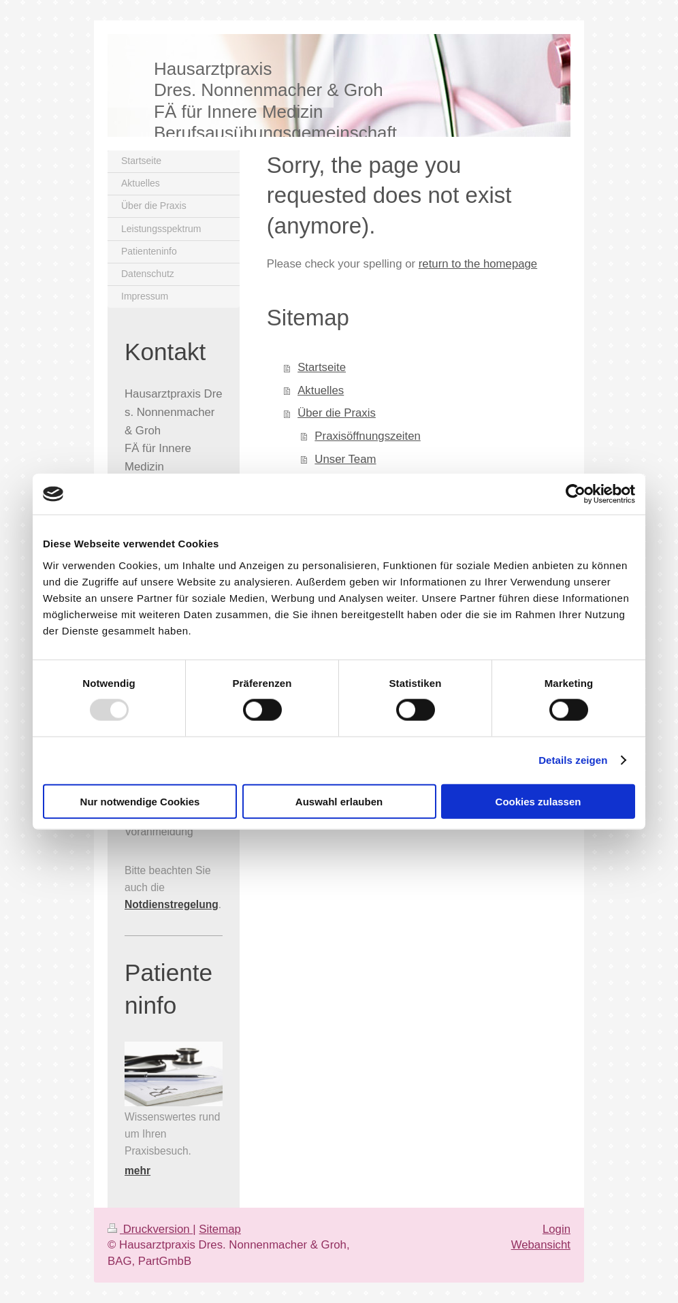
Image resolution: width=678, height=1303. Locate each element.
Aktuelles (320, 390)
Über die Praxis (336, 412)
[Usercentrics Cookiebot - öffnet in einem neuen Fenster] (575, 494)
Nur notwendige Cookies (140, 801)
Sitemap (220, 1229)
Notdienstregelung (172, 904)
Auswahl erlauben (339, 801)
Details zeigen (572, 760)
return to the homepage (478, 263)
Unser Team (345, 459)
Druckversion (150, 1229)
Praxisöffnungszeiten (367, 436)
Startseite (321, 367)
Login (556, 1229)
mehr (137, 1170)
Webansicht (540, 1244)
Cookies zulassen (538, 801)
